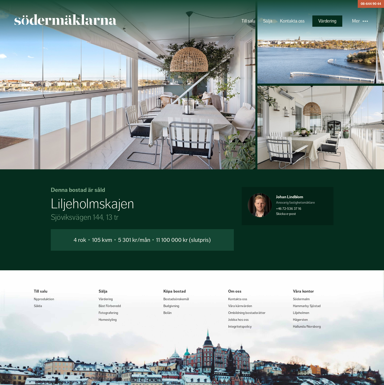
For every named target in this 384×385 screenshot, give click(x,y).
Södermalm (301, 299)
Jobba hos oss (238, 320)
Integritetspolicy (240, 326)
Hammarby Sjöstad (307, 306)
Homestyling (108, 320)
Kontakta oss (292, 21)
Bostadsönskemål (176, 299)
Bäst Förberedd (110, 306)
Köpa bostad (174, 291)
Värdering (327, 21)
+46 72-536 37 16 (288, 208)
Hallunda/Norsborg (307, 326)
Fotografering (108, 313)
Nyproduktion (44, 299)
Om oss (234, 291)
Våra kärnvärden (240, 306)
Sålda (38, 306)
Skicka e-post (286, 213)
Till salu (248, 21)
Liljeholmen (301, 313)
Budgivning (171, 306)
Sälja (267, 21)
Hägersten (300, 320)
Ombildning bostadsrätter (246, 313)
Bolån (167, 313)
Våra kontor (303, 291)
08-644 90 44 (371, 4)
